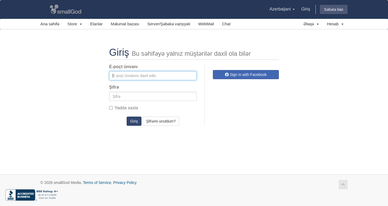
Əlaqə (311, 24)
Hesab (335, 24)
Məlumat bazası (125, 24)
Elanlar (96, 24)
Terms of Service (97, 182)
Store (74, 24)
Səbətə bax (333, 9)
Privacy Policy (125, 182)
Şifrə (114, 87)
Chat (226, 24)
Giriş (305, 9)
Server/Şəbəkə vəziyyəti (168, 24)
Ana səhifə (49, 24)
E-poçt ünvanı (123, 66)
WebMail (206, 24)
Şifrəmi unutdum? (161, 121)
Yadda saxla (123, 108)
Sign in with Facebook (246, 74)
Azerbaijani (282, 9)
